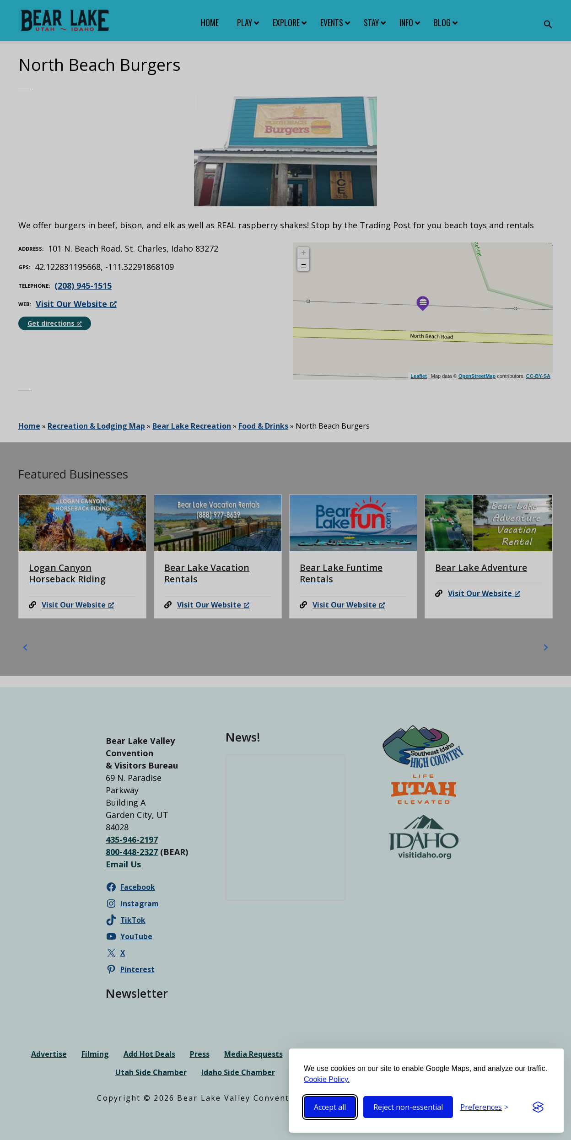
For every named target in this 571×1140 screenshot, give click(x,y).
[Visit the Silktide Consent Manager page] (538, 1107)
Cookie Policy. (327, 1079)
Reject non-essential (408, 1107)
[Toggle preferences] (484, 1107)
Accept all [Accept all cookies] (330, 1107)
